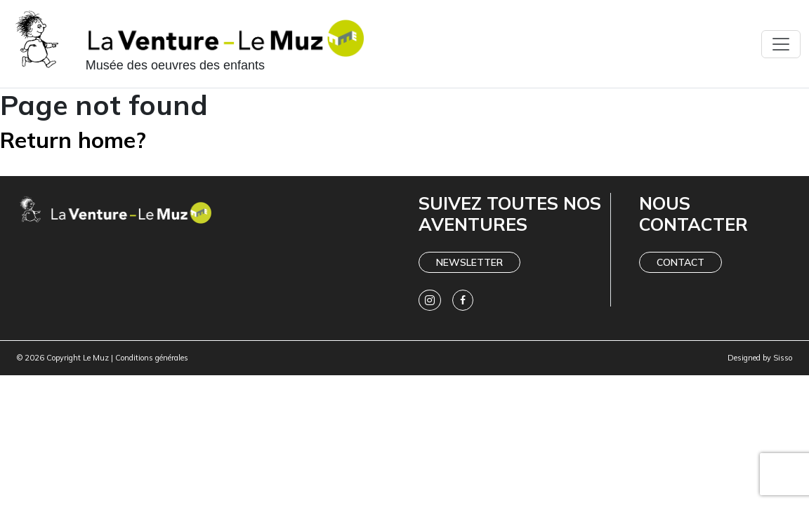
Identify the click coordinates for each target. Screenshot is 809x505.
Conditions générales (151, 358)
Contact (680, 262)
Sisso (782, 358)
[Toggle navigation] (781, 44)
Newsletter (469, 262)
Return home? (73, 140)
